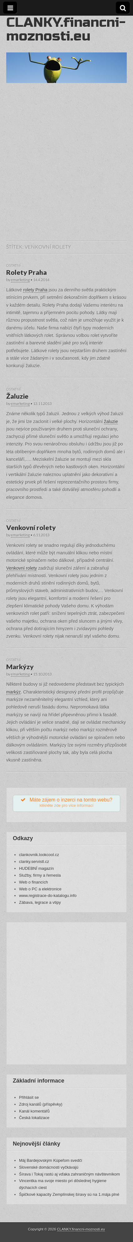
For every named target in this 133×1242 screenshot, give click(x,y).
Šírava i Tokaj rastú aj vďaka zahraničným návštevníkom (69, 1174)
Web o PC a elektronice (40, 889)
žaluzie (111, 421)
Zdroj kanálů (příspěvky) (40, 1104)
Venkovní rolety (31, 528)
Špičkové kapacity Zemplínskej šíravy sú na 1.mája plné (69, 1194)
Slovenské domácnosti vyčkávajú (48, 1167)
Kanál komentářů (34, 1111)
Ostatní (13, 265)
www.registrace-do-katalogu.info (47, 895)
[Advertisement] (66, 168)
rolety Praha (35, 289)
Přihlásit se (29, 1097)
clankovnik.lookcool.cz (39, 854)
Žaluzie (17, 396)
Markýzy (20, 667)
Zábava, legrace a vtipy (40, 902)
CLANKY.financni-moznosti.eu (66, 29)
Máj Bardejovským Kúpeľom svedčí (50, 1160)
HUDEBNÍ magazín (36, 868)
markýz (13, 691)
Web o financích (33, 882)
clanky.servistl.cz (34, 861)
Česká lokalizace (34, 1117)
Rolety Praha (26, 272)
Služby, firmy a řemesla (40, 875)
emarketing (20, 279)
